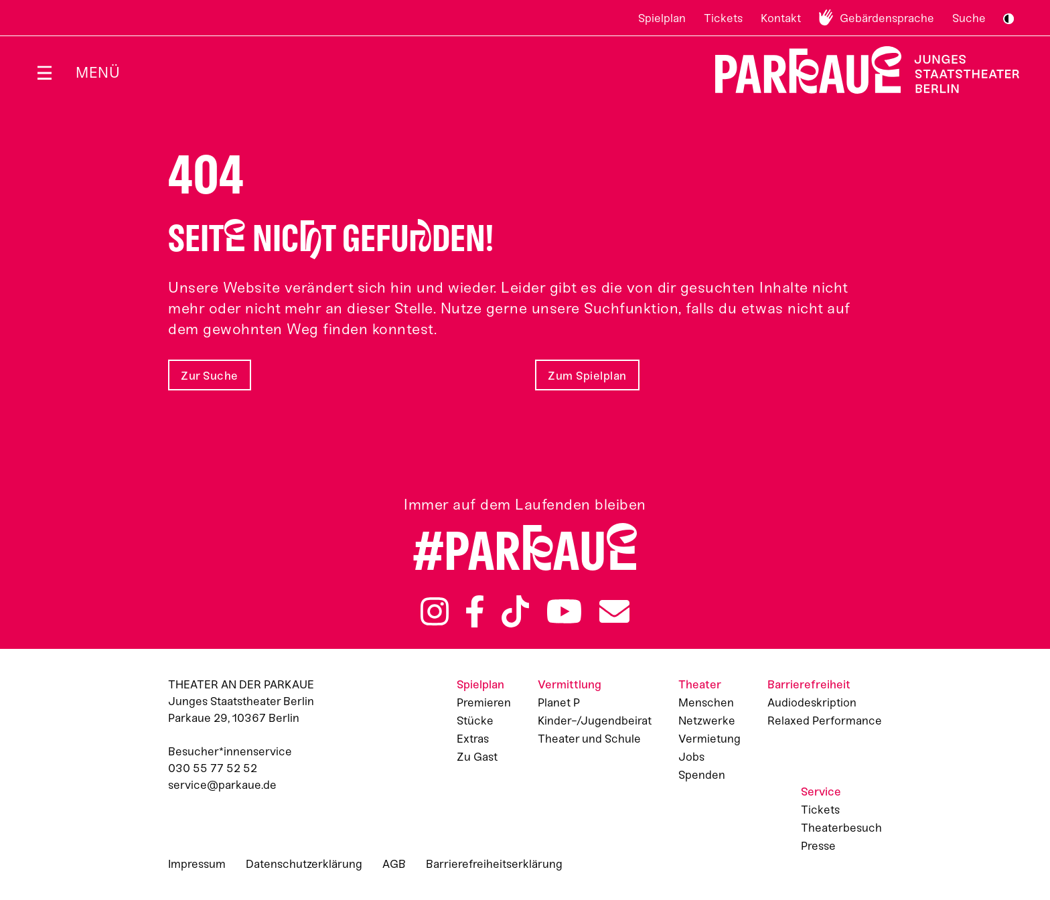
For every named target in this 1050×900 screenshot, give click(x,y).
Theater (699, 684)
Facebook (474, 611)
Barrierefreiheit (808, 684)
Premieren (484, 702)
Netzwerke (706, 720)
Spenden (701, 774)
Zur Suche (209, 375)
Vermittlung (569, 684)
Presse (818, 845)
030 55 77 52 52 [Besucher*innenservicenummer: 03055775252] (212, 768)
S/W (1008, 18)
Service (821, 791)
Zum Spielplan (587, 375)
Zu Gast (477, 756)
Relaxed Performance (824, 720)
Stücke (475, 720)
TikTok (515, 611)
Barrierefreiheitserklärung (494, 864)
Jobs (691, 756)
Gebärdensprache (887, 18)
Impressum (197, 864)
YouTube (564, 611)
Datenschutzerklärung (304, 864)
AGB (394, 864)
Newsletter (614, 611)
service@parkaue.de (222, 785)
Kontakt (781, 18)
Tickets (723, 18)
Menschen (706, 702)
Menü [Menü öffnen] (98, 73)
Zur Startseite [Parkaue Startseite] (858, 70)
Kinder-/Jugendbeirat (595, 720)
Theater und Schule (589, 738)
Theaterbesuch (841, 827)
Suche (969, 18)
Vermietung (709, 738)
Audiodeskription (811, 702)
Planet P (559, 702)
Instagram (435, 611)
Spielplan (662, 18)
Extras (473, 738)
